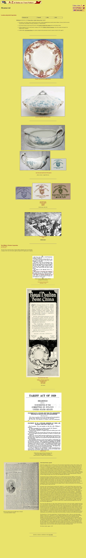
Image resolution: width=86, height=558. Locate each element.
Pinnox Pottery (30, 20)
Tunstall (35, 20)
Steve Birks (51, 534)
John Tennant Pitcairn (29, 30)
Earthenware (18, 20)
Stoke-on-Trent (39, 20)
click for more (43, 239)
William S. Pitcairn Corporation (48, 27)
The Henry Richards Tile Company (44, 25)
